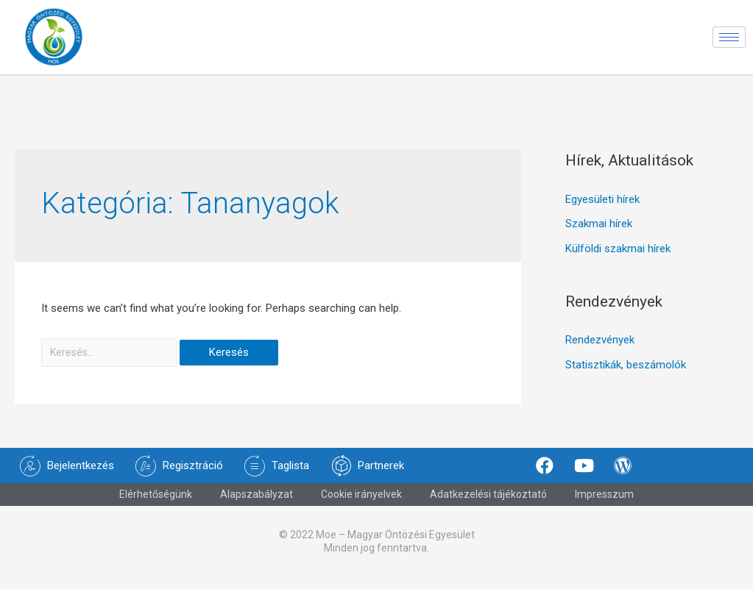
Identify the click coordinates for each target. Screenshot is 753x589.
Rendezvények (599, 347)
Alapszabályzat (256, 504)
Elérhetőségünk (155, 504)
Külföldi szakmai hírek (618, 256)
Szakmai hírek (598, 231)
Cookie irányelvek (361, 504)
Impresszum (604, 504)
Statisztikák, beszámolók (625, 372)
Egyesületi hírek (602, 206)
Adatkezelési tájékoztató (488, 504)
